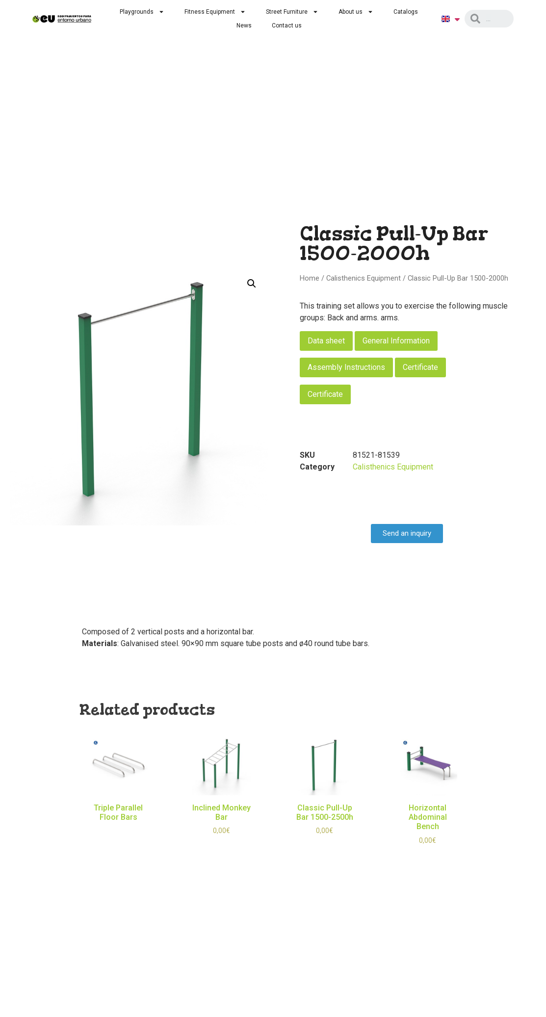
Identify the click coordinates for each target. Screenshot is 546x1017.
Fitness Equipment (215, 12)
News (244, 25)
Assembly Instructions (346, 367)
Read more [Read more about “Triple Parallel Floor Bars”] (118, 831)
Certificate (420, 367)
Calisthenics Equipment (363, 278)
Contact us (287, 25)
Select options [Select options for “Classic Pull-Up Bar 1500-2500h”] (325, 845)
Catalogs (405, 11)
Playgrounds (142, 12)
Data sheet (326, 340)
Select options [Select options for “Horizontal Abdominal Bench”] (428, 855)
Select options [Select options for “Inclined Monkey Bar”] (221, 845)
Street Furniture (292, 12)
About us (355, 12)
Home (309, 278)
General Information (396, 340)
